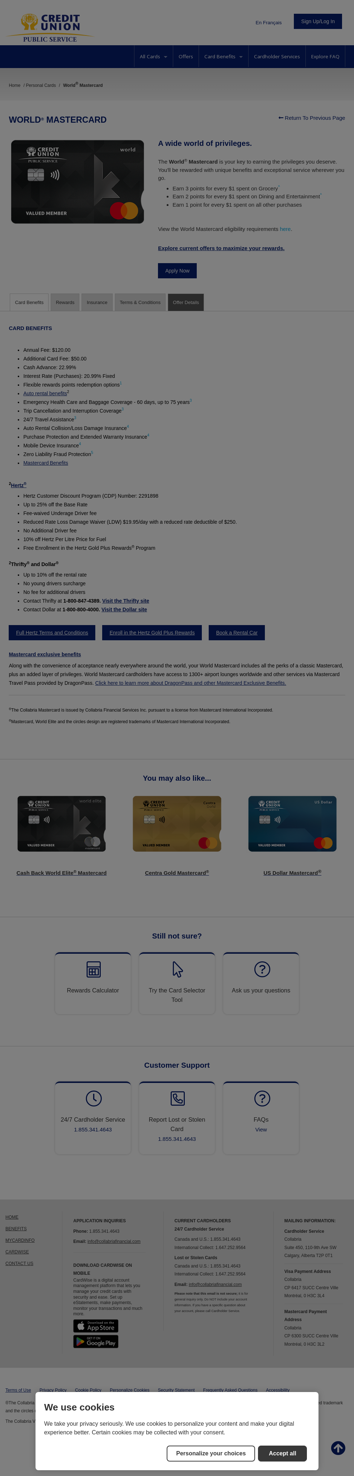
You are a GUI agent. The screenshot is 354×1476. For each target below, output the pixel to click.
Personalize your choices (211, 1453)
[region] (177, 1431)
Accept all (282, 1453)
